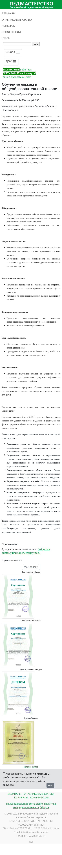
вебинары (17, 69)
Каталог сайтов (31, 767)
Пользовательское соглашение (25, 803)
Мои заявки (31, 567)
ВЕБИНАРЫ (8, 13)
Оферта (44, 807)
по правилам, (41, 773)
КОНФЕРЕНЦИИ (11, 32)
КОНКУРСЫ (8, 26)
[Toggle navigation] (13, 52)
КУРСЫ (6, 38)
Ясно (50, 785)
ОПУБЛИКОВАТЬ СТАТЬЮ (17, 19)
